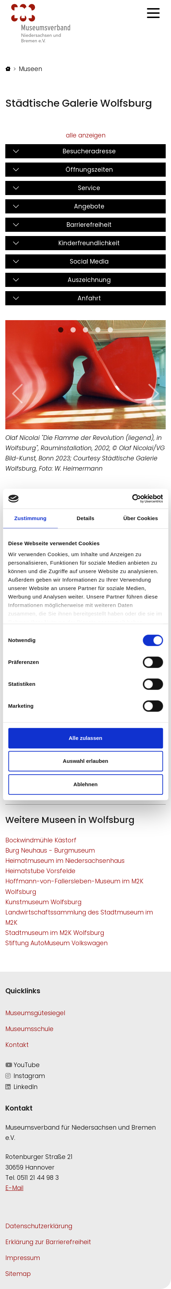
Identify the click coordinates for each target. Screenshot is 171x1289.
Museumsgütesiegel (35, 1013)
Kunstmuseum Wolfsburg (43, 902)
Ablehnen (85, 784)
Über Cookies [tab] (140, 518)
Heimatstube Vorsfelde (40, 871)
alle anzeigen (86, 135)
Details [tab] (86, 518)
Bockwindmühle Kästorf (40, 840)
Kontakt (17, 1045)
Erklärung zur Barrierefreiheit (48, 1242)
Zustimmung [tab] (30, 518)
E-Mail (14, 1188)
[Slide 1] (73, 330)
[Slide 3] (98, 330)
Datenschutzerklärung (38, 1226)
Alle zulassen (85, 738)
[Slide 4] (110, 330)
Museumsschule (29, 1029)
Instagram (25, 1076)
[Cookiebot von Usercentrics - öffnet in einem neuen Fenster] (132, 498)
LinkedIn (21, 1087)
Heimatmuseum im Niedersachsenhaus (65, 861)
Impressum (22, 1258)
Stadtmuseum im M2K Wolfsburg (54, 933)
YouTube (22, 1065)
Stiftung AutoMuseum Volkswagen (56, 943)
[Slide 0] (60, 330)
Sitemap (18, 1274)
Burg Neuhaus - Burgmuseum (50, 850)
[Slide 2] (85, 330)
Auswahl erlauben (85, 761)
